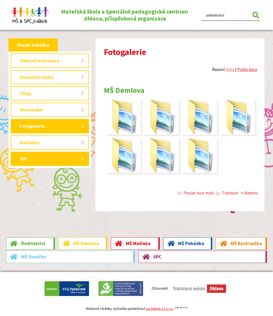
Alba (230, 69)
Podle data (247, 69)
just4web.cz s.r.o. (160, 308)
